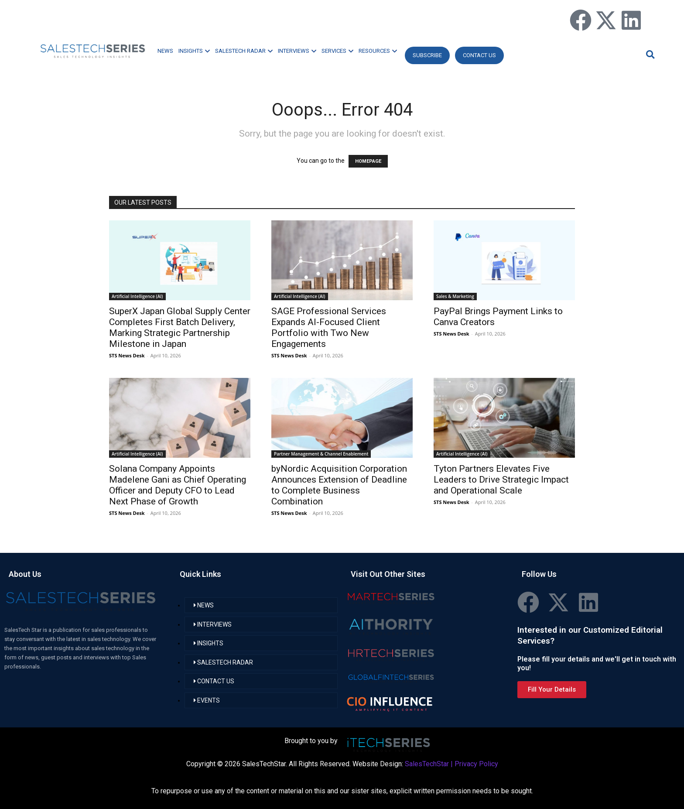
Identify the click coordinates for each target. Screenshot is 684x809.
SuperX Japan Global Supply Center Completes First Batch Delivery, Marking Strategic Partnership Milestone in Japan (179, 327)
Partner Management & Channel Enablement (321, 454)
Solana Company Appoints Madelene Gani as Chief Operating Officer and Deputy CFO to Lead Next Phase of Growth (177, 485)
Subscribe (427, 55)
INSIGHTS (194, 51)
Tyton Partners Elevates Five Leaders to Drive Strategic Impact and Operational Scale (501, 479)
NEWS (165, 51)
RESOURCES (378, 51)
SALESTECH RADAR (244, 51)
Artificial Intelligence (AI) (137, 296)
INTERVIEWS (297, 51)
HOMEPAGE (368, 161)
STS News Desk (126, 355)
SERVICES (337, 51)
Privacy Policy (476, 764)
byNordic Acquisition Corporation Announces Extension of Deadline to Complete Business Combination (339, 485)
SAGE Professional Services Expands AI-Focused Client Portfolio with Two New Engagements (328, 327)
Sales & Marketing (455, 296)
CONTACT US (479, 55)
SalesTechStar (427, 764)
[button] (649, 54)
